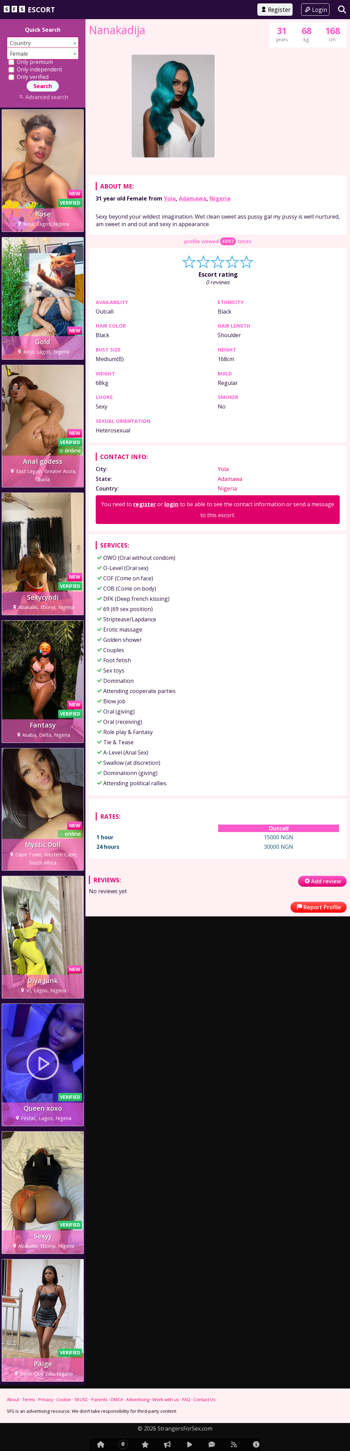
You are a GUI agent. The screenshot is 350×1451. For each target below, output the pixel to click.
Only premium (30, 62)
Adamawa (192, 374)
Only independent (35, 69)
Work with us (165, 1399)
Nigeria (220, 374)
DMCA (117, 1399)
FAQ (186, 1399)
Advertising (137, 1399)
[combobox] (43, 43)
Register (275, 9)
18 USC (81, 1399)
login (171, 681)
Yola (170, 374)
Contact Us (204, 1399)
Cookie (63, 1399)
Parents (99, 1399)
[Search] (342, 9)
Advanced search (42, 97)
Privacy (45, 1399)
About (13, 1399)
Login (315, 9)
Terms (28, 1399)
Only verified (28, 77)
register (144, 681)
